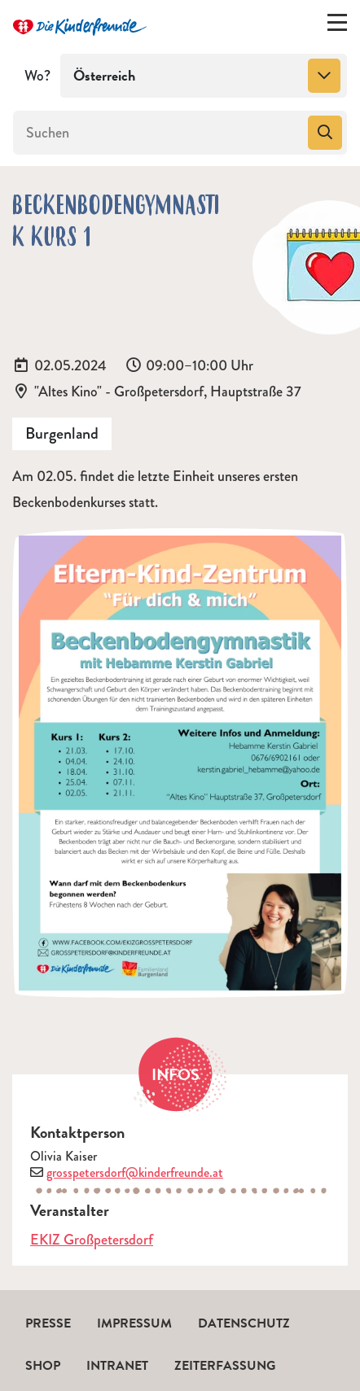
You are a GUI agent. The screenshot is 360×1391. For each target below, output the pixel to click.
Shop (42, 1366)
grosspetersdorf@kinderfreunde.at (134, 1172)
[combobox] (203, 76)
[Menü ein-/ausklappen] (337, 26)
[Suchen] (159, 133)
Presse (48, 1323)
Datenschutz (244, 1323)
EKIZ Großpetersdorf (91, 1239)
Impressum (134, 1323)
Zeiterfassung (224, 1366)
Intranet (117, 1366)
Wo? (37, 75)
